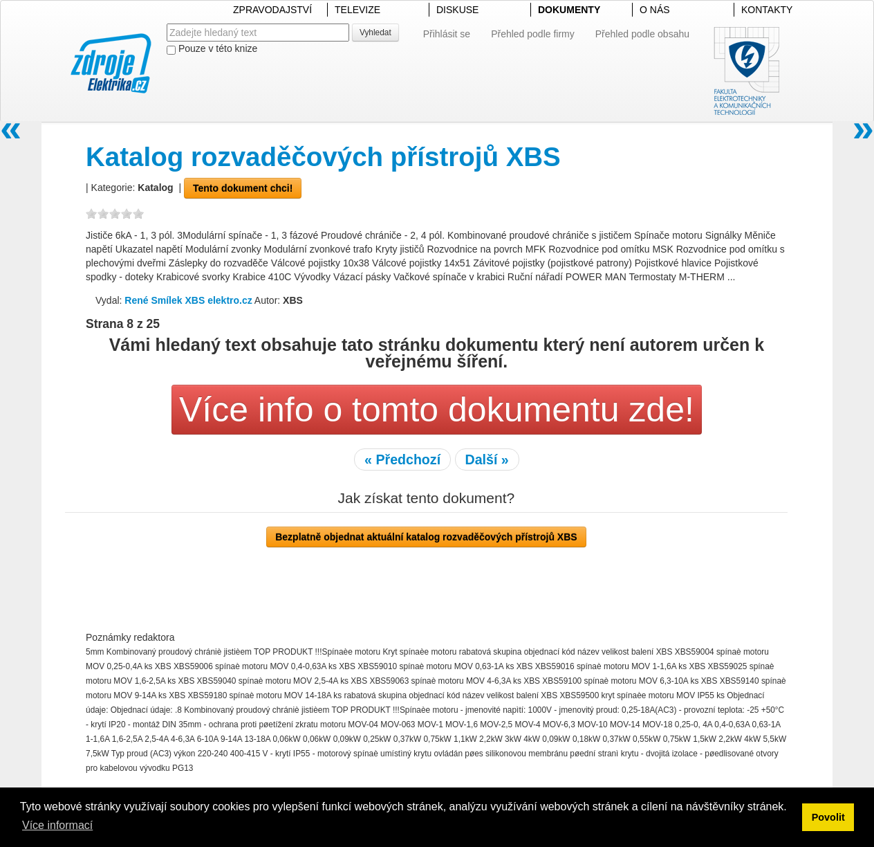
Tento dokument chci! (242, 188)
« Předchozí (402, 459)
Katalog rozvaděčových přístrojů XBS (323, 157)
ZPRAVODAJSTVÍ (272, 9)
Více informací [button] (57, 825)
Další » (487, 459)
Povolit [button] (828, 817)
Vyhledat (375, 32)
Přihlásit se (446, 33)
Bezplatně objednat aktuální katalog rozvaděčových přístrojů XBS (426, 537)
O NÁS (655, 9)
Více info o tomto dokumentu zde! (436, 409)
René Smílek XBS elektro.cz (188, 300)
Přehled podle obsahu (642, 33)
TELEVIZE (357, 9)
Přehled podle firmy (533, 33)
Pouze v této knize (212, 49)
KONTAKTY (766, 9)
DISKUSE (457, 9)
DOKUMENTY (569, 9)
